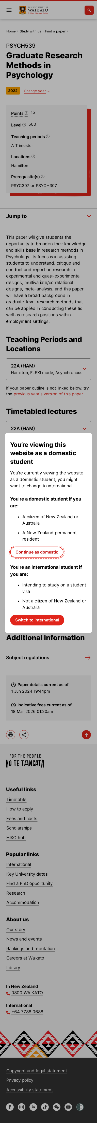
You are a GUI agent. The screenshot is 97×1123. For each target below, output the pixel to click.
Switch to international (37, 619)
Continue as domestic (36, 552)
